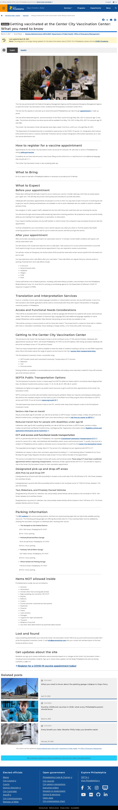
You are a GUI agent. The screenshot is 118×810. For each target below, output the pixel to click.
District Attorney (11, 787)
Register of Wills (11, 801)
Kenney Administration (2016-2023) (38, 34)
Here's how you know (45, 2)
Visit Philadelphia (89, 780)
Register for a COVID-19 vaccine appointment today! (46, 666)
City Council (8, 780)
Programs (81, 8)
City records (48, 780)
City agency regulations (54, 784)
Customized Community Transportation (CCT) (78, 439)
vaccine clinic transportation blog (83, 351)
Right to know (54, 808)
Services (67, 8)
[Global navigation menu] (3, 8)
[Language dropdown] (115, 2)
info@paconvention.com (57, 640)
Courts (6, 784)
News (108, 8)
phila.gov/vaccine (27, 152)
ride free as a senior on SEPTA (81, 417)
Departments (95, 8)
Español (23, 50)
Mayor (6, 777)
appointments (85, 111)
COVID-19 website (101, 41)
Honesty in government (54, 791)
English (108, 2)
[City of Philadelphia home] (17, 8)
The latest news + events (12, 15)
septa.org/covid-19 (49, 400)
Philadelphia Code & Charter (56, 777)
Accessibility (75, 808)
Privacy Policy (65, 808)
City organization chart (54, 801)
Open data (48, 797)
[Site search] (116, 8)
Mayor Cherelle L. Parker (35, 8)
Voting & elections (51, 794)
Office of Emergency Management (87, 34)
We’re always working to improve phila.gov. (59, 758)
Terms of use (43, 808)
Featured (25, 15)
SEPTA (84, 777)
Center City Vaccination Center (90, 444)
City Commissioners (12, 798)
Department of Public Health (62, 34)
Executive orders (51, 787)
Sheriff (6, 794)
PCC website (23, 516)
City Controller (10, 791)
